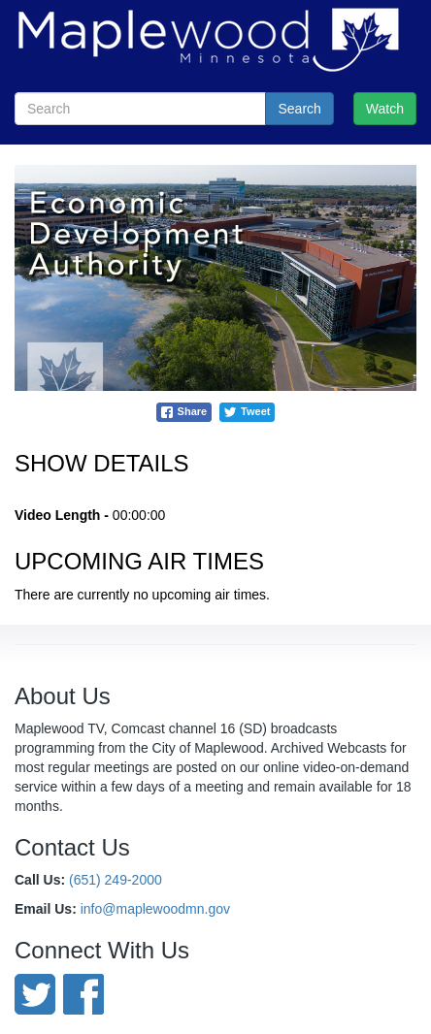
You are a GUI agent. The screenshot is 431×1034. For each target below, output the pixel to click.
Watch (385, 108)
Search (299, 108)
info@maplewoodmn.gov (155, 909)
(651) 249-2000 (115, 880)
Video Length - (62, 515)
